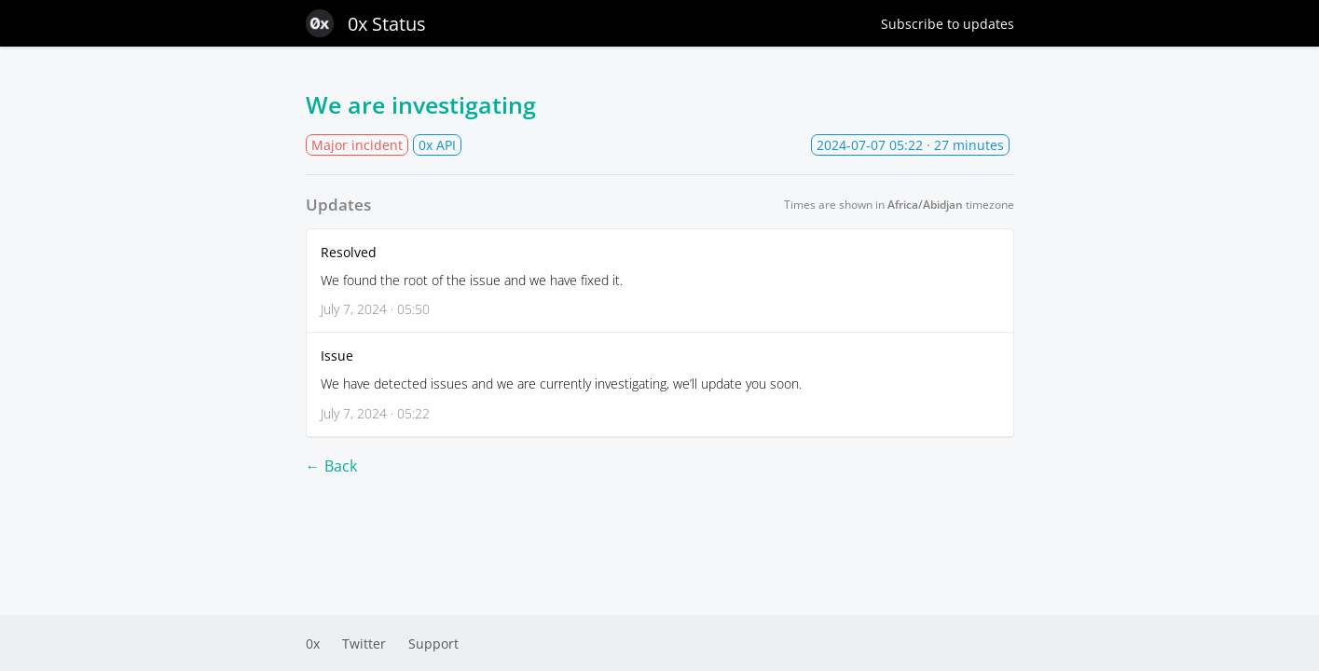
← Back (331, 466)
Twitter (364, 643)
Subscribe (947, 24)
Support (433, 643)
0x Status (366, 23)
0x (313, 643)
